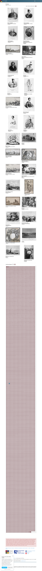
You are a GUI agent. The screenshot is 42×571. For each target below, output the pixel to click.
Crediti (29, 548)
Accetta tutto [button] (4, 567)
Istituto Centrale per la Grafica (10, 548)
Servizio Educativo (29, 551)
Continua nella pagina (9, 264)
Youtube (27, 553)
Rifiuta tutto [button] (10, 567)
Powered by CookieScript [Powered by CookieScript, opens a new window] (7, 569)
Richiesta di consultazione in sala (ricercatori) (21, 548)
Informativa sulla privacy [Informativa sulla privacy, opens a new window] (7, 565)
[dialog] (7, 562)
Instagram (27, 552)
